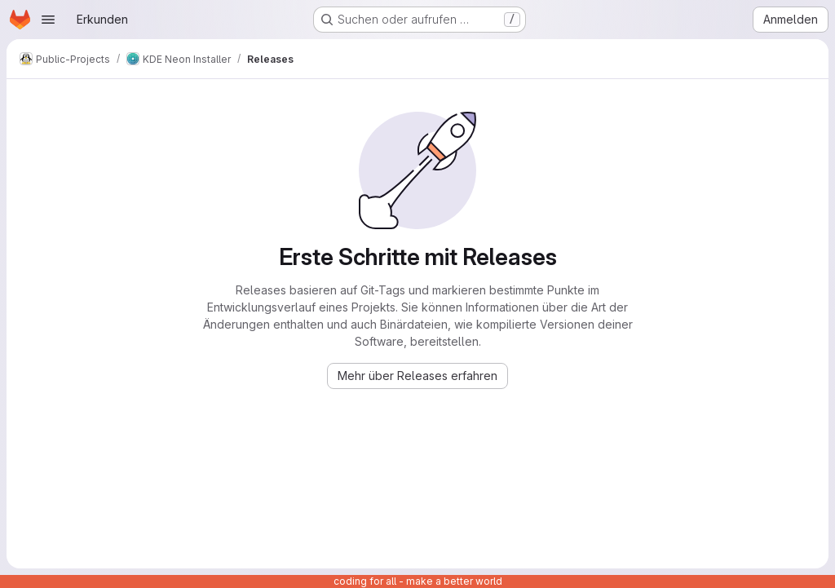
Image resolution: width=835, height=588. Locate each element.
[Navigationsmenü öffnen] (48, 20)
